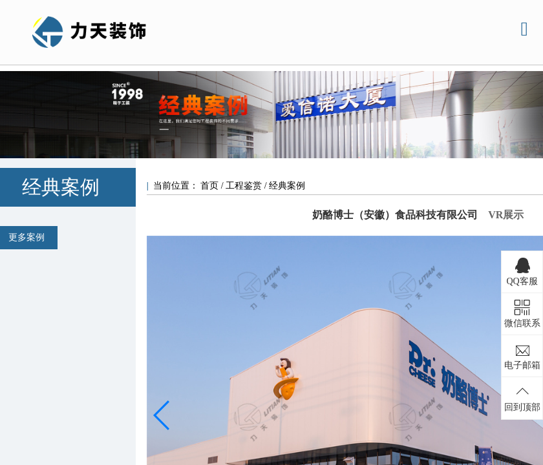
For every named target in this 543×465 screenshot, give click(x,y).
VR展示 (506, 214)
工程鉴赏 (244, 186)
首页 (210, 186)
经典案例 (287, 186)
